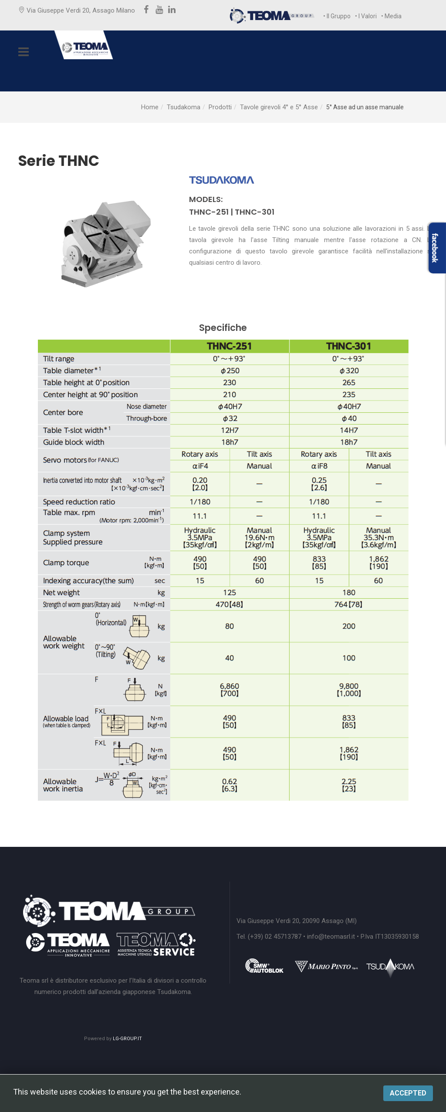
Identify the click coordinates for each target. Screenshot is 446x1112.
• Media (391, 16)
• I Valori (366, 16)
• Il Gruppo (337, 16)
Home (150, 107)
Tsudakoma (183, 107)
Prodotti (220, 107)
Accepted (408, 1093)
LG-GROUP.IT (127, 1038)
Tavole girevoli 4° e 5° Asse (279, 107)
